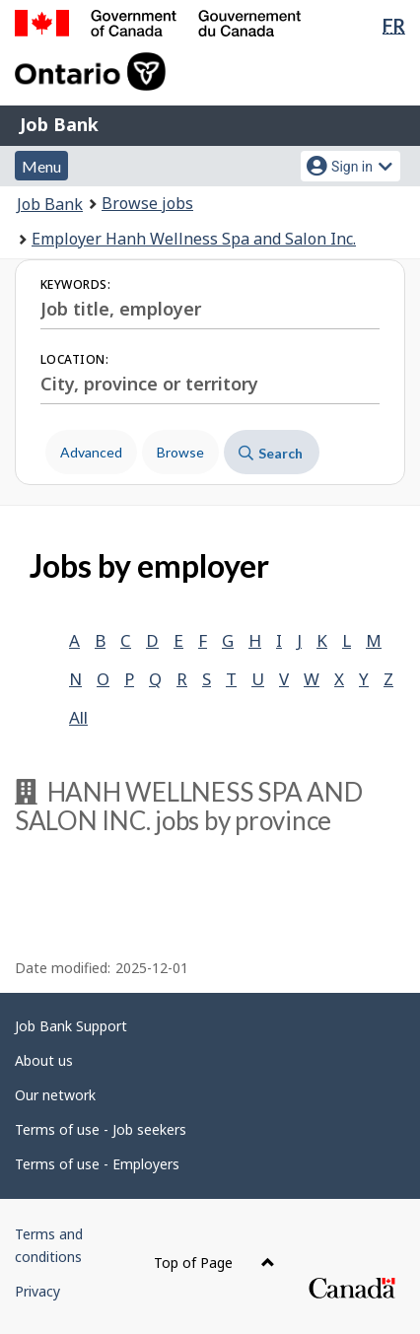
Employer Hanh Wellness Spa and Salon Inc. (194, 238)
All (78, 717)
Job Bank (59, 124)
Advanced (91, 452)
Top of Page (214, 1262)
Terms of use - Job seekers (100, 1129)
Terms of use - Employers (97, 1164)
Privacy (37, 1291)
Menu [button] (41, 166)
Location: (74, 359)
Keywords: (75, 284)
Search (271, 453)
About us (44, 1060)
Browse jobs (147, 203)
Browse (180, 452)
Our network (55, 1095)
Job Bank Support (71, 1026)
